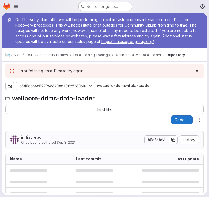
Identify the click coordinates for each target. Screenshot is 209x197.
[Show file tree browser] (9, 86)
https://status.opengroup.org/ (127, 41)
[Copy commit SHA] (173, 139)
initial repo (31, 137)
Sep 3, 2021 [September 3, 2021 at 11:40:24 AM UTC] (66, 142)
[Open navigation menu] (16, 6)
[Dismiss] (197, 71)
